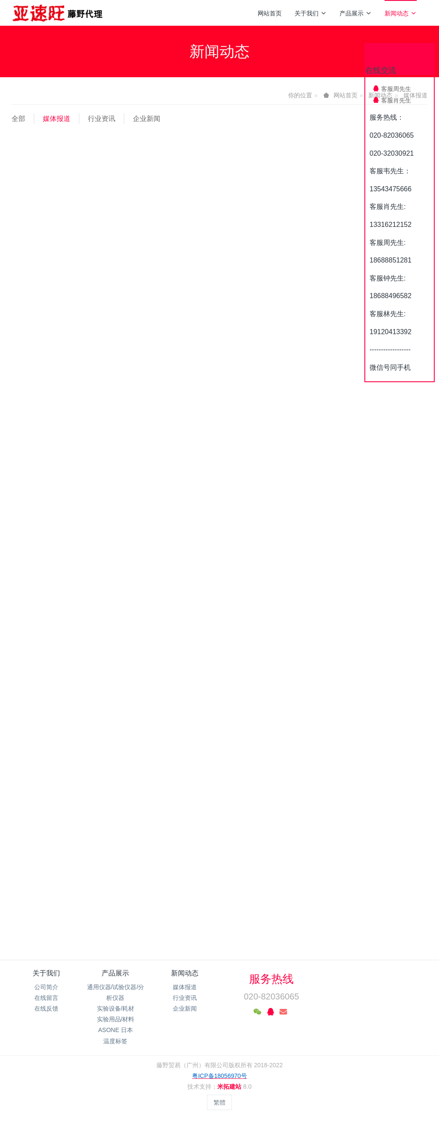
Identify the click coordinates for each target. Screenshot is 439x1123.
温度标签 (115, 1041)
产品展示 (356, 13)
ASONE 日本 (115, 1029)
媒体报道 (56, 118)
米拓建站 (230, 1086)
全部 (18, 118)
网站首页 (270, 13)
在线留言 (46, 997)
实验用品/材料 (116, 1019)
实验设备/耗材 (116, 1008)
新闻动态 (401, 13)
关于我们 (311, 13)
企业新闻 (146, 118)
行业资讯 (101, 118)
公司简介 (46, 987)
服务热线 (271, 978)
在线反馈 (46, 1008)
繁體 (219, 1102)
